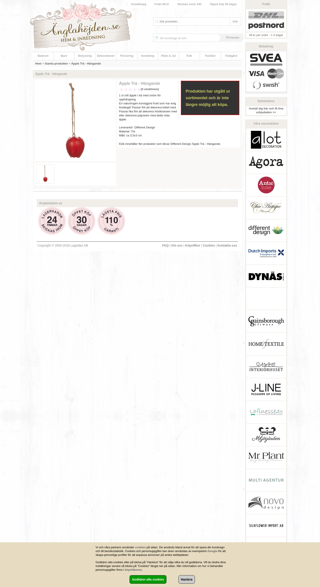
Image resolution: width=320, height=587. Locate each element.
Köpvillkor (192, 245)
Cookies (209, 245)
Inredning (147, 55)
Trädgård (231, 55)
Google (213, 551)
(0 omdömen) (150, 89)
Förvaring (126, 55)
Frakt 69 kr (161, 4)
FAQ (165, 245)
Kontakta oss (227, 245)
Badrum (43, 55)
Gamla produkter (56, 63)
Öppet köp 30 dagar (223, 4)
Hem (38, 63)
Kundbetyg (138, 4)
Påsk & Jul (168, 55)
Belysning (85, 55)
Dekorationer (106, 55)
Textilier (210, 55)
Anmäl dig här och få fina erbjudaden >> (266, 110)
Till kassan (232, 37)
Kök (189, 55)
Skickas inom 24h (189, 4)
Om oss (176, 245)
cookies (140, 547)
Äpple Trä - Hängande (86, 63)
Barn (64, 55)
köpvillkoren (133, 569)
